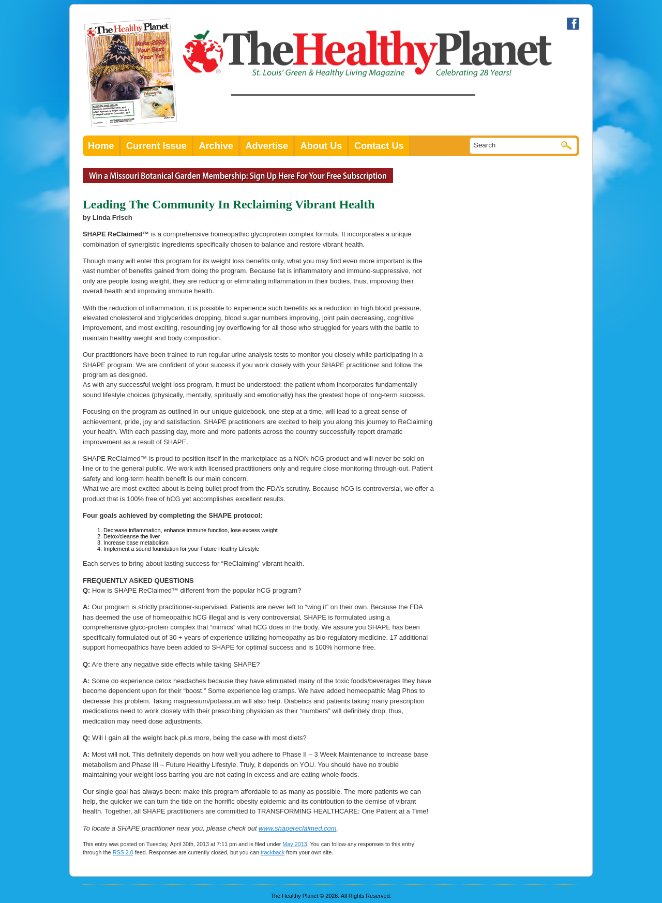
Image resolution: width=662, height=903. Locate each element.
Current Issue (156, 146)
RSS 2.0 (123, 852)
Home (101, 146)
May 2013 (294, 844)
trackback (272, 852)
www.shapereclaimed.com (297, 828)
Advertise (267, 146)
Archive (216, 146)
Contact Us (379, 146)
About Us (321, 146)
